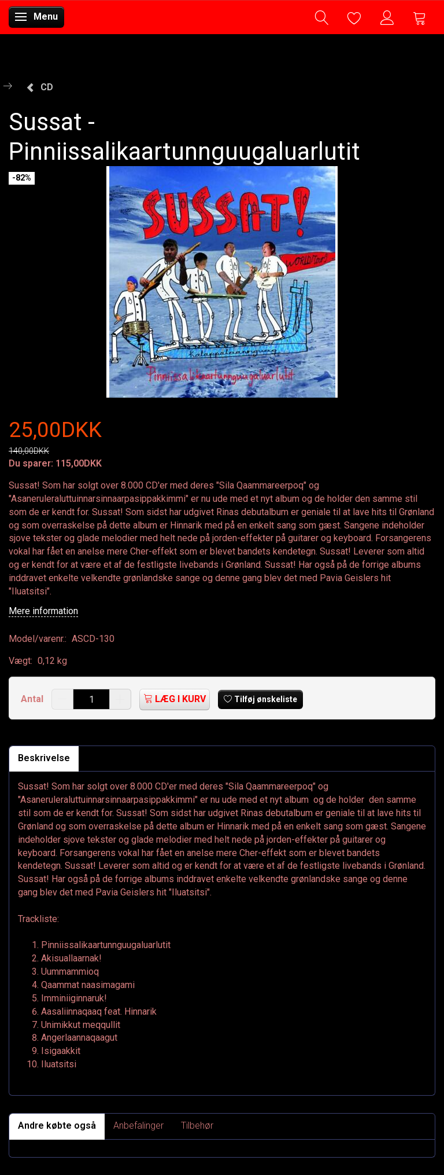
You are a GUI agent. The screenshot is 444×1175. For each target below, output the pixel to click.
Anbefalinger (138, 1125)
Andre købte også (57, 1125)
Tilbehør (197, 1125)
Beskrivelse (44, 757)
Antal (33, 698)
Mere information (43, 610)
